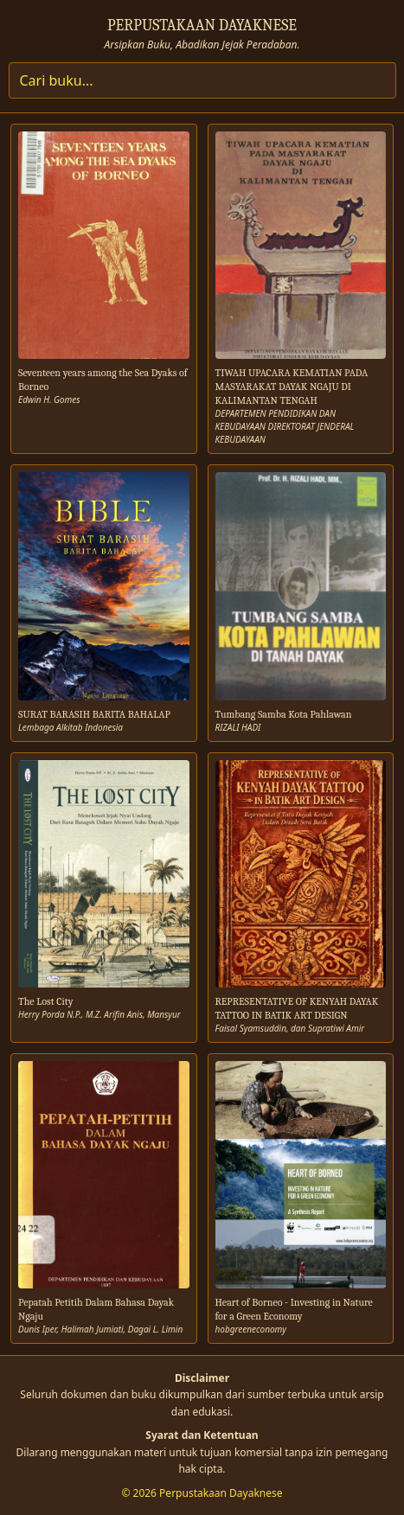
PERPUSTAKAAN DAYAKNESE (202, 25)
